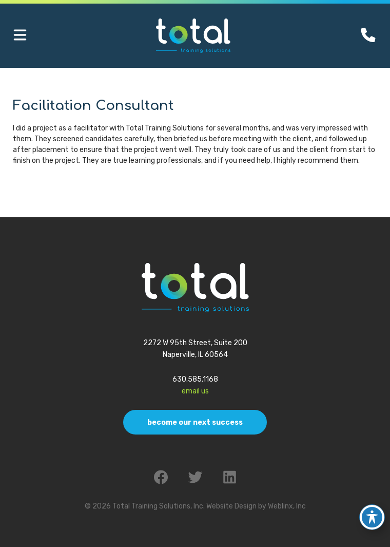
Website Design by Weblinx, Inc (256, 506)
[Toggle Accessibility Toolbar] (372, 513)
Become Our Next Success (195, 422)
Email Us (195, 391)
